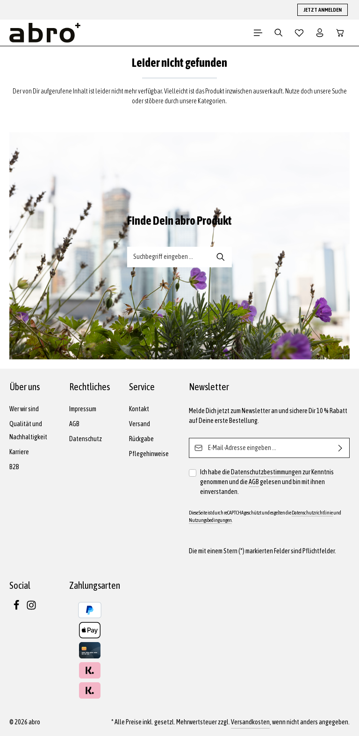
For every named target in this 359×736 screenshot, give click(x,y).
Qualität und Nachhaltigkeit (28, 430)
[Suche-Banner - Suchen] (221, 257)
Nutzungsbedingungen (210, 520)
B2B (14, 467)
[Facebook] (16, 608)
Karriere (19, 452)
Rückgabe (141, 439)
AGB (74, 424)
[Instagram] (31, 608)
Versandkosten (250, 722)
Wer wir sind (24, 409)
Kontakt (139, 409)
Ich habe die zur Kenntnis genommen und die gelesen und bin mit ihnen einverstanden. (267, 481)
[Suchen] (278, 32)
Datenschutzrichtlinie (312, 512)
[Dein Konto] (319, 32)
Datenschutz (85, 439)
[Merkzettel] (299, 32)
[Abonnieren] (340, 448)
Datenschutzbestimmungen (266, 472)
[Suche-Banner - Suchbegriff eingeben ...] (168, 257)
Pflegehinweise (149, 453)
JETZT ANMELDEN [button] (322, 10)
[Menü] (258, 32)
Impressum (82, 409)
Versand (139, 424)
